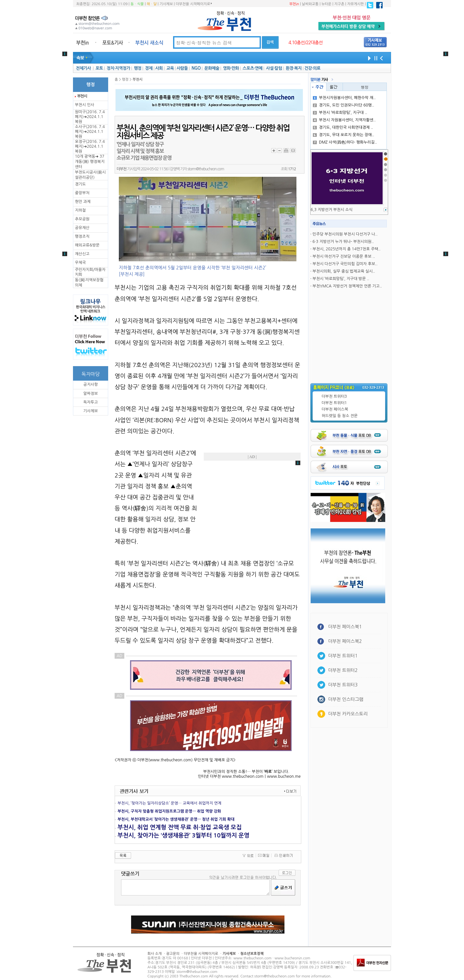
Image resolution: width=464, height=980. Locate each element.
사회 (159, 68)
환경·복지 (294, 68)
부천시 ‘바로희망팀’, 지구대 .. (340, 113)
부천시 (82, 96)
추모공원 (82, 219)
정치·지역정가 (118, 68)
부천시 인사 (84, 105)
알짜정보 (90, 393)
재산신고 (82, 254)
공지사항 (90, 384)
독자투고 (90, 402)
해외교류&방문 (87, 245)
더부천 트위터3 (334, 396)
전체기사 (83, 68)
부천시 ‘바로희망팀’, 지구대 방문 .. (341, 279)
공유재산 (82, 228)
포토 (99, 68)
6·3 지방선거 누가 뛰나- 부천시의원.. (343, 242)
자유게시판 (355, 4)
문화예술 (211, 68)
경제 (148, 68)
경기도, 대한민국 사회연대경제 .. (343, 127)
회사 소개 (155, 953)
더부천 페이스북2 (345, 641)
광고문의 (172, 953)
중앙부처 (82, 193)
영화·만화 (231, 68)
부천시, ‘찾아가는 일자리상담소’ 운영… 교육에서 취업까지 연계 (170, 803)
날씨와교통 (310, 4)
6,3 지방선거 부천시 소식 (332, 210)
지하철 (80, 210)
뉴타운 (326, 4)
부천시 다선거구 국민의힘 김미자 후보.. (345, 264)
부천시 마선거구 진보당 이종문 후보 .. (344, 256)
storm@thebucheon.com (205, 169)
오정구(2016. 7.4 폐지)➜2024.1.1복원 (90, 146)
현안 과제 (82, 202)
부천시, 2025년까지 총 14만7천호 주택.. (347, 249)
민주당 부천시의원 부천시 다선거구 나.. (345, 234)
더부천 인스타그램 (345, 699)
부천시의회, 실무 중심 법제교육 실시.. (344, 271)
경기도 (80, 184)
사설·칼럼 (274, 68)
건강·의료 (312, 68)
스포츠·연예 (252, 68)
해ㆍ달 (152, 4)
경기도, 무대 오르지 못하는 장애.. (343, 135)
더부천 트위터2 (342, 670)
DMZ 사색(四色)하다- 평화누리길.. (345, 142)
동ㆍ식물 (137, 4)
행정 (137, 68)
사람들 (182, 68)
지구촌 (339, 4)
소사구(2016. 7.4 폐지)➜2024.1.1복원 (90, 131)
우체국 (80, 263)
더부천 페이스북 (335, 409)
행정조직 (82, 236)
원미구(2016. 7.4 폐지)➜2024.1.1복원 (90, 117)
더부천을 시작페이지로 (193, 4)
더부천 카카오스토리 (347, 714)
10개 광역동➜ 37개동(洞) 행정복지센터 (90, 162)
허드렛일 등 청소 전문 (340, 416)
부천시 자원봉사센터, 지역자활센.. (344, 120)
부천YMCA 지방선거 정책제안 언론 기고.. (347, 286)
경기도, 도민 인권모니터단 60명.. (343, 105)
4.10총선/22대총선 (305, 42)
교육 (170, 68)
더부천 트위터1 (334, 403)
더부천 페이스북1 (345, 627)
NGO (196, 68)
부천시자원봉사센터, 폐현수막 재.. (344, 98)
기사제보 (166, 4)
